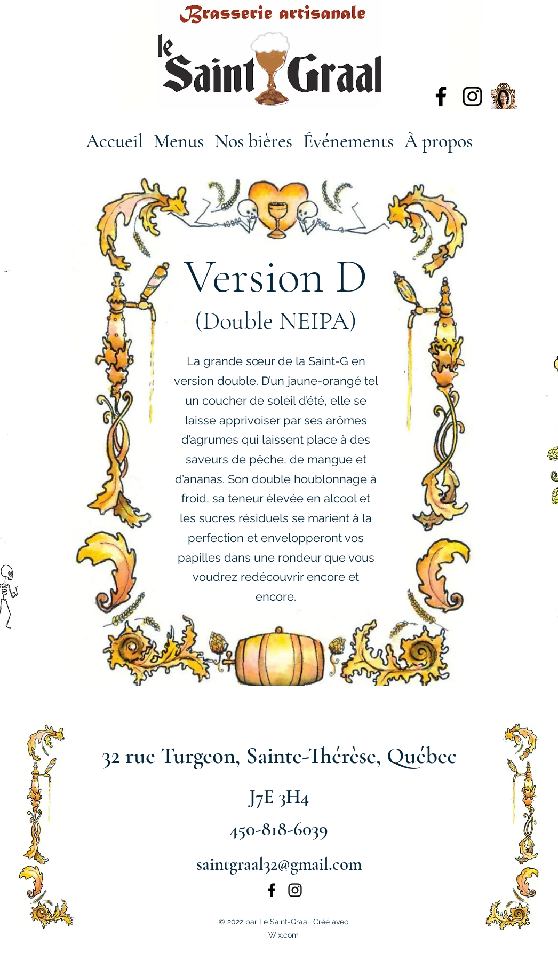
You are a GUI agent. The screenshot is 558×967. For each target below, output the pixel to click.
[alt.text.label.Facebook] (441, 96)
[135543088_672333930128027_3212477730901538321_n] (504, 96)
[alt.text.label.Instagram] (472, 96)
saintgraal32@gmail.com (279, 864)
